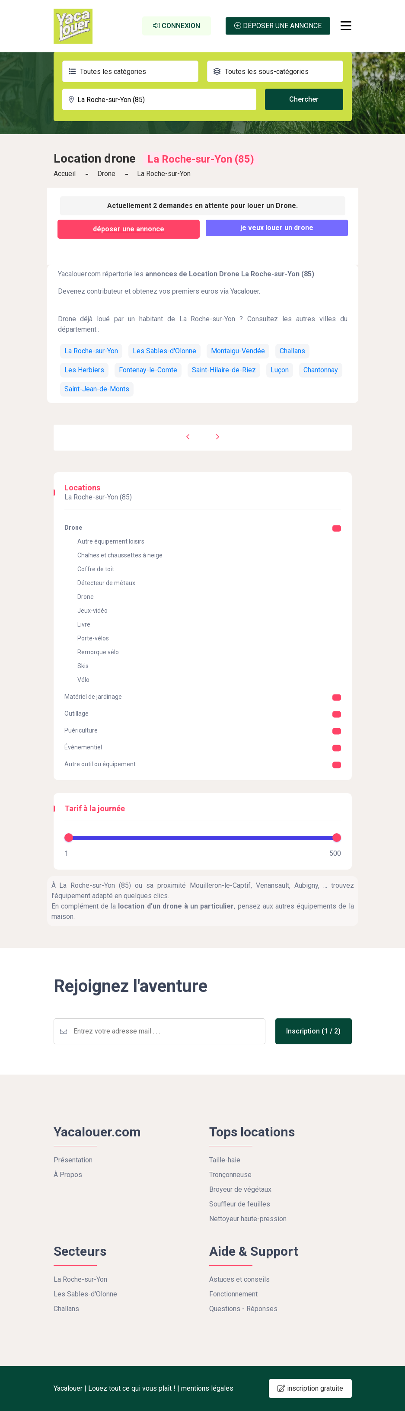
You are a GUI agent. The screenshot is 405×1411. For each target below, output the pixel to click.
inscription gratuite (310, 1388)
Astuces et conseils (239, 1279)
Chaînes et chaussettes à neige (120, 555)
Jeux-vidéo (92, 610)
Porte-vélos (93, 638)
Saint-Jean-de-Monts (96, 389)
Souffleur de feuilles (239, 1204)
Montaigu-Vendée (238, 351)
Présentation (73, 1160)
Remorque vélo (98, 652)
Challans (292, 351)
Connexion (176, 26)
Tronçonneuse (230, 1175)
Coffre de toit (95, 569)
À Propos (68, 1175)
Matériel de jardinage (93, 696)
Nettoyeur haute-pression (248, 1219)
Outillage (76, 713)
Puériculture (81, 730)
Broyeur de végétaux (240, 1189)
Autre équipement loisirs (110, 541)
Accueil (65, 174)
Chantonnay (320, 370)
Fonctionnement (233, 1294)
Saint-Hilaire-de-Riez (224, 370)
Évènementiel (83, 747)
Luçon (280, 370)
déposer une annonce (128, 229)
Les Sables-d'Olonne (164, 351)
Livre (83, 624)
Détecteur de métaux (106, 582)
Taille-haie (224, 1160)
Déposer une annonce (278, 26)
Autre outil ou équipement (100, 764)
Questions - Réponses (243, 1309)
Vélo (83, 679)
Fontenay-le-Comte (148, 370)
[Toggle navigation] (346, 25)
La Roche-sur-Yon (91, 351)
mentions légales (207, 1388)
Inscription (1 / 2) (316, 1031)
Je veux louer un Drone (276, 228)
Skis (83, 665)
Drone (106, 174)
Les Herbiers (84, 370)
